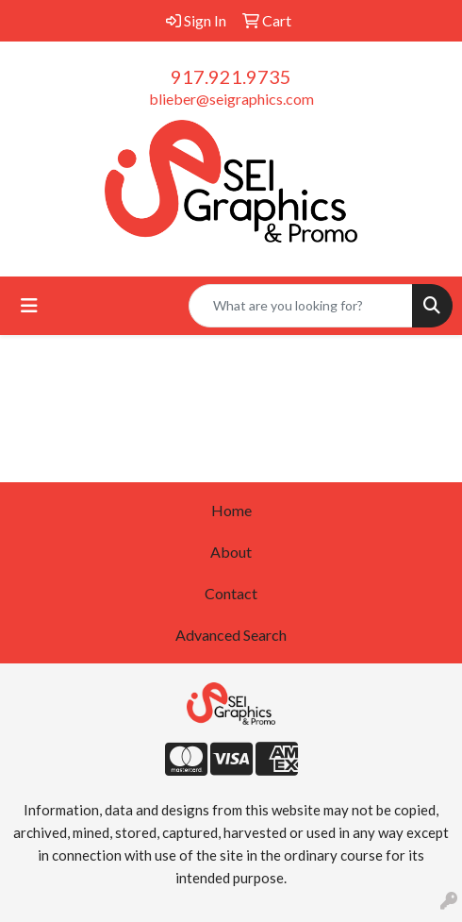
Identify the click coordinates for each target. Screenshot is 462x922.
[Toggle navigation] (29, 305)
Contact (231, 593)
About (231, 552)
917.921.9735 (231, 76)
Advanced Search (231, 635)
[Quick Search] (301, 305)
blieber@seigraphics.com (231, 99)
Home (231, 510)
